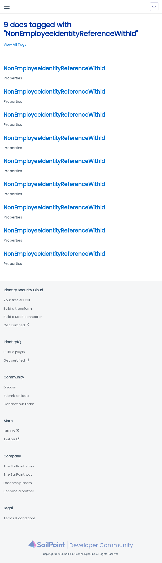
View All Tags (15, 44)
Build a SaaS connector (23, 316)
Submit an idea (16, 395)
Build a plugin (14, 352)
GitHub (11, 431)
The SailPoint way (18, 474)
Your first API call (17, 300)
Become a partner (19, 491)
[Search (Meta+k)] (154, 6)
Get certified (16, 325)
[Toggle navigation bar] (7, 6)
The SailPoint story (19, 466)
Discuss (10, 387)
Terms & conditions (20, 518)
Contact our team (19, 404)
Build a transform (18, 308)
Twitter (11, 439)
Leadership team (18, 482)
